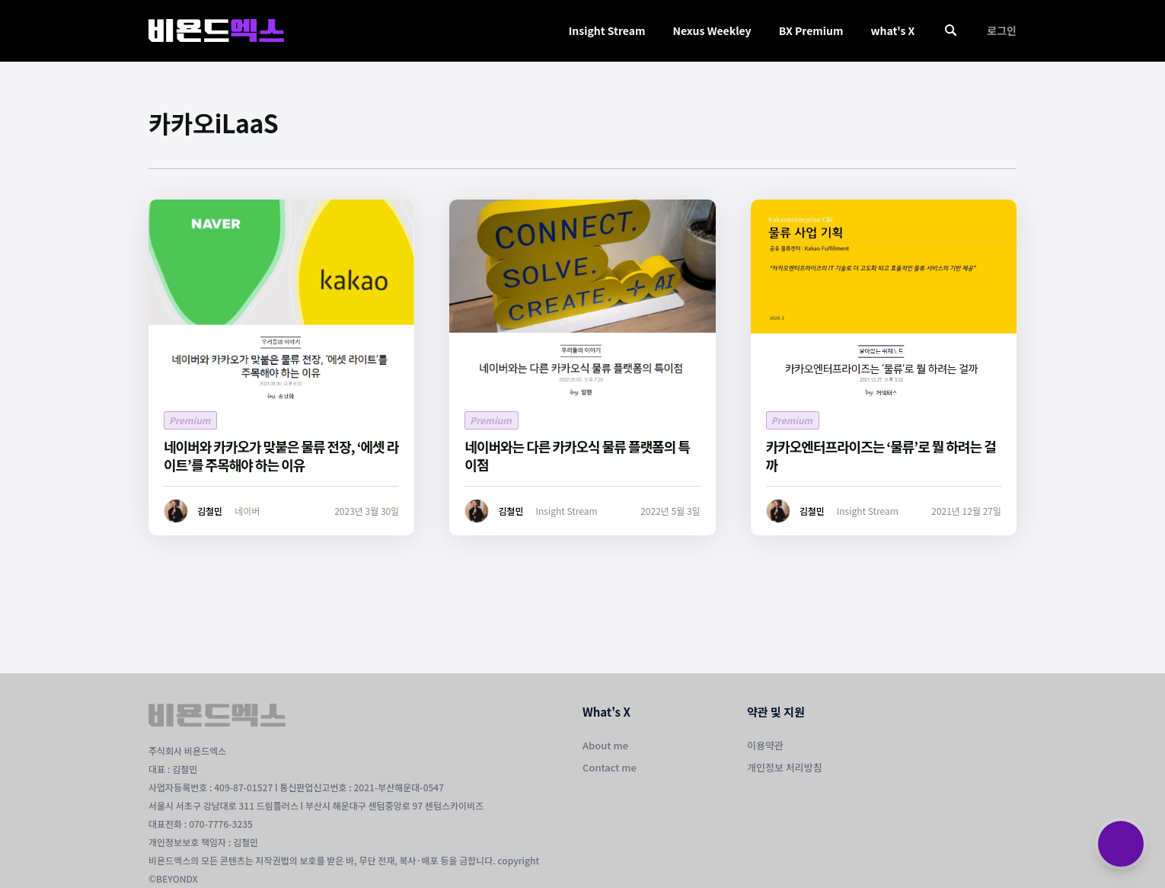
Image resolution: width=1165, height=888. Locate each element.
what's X (892, 30)
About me (605, 745)
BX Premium (811, 30)
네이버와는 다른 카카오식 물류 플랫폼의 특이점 (577, 455)
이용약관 (765, 745)
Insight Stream (607, 30)
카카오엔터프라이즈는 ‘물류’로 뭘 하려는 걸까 (881, 455)
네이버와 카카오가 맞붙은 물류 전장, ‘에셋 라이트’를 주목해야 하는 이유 (281, 455)
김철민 (209, 510)
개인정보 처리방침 (784, 767)
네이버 (247, 510)
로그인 (1002, 30)
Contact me (609, 767)
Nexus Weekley (711, 30)
